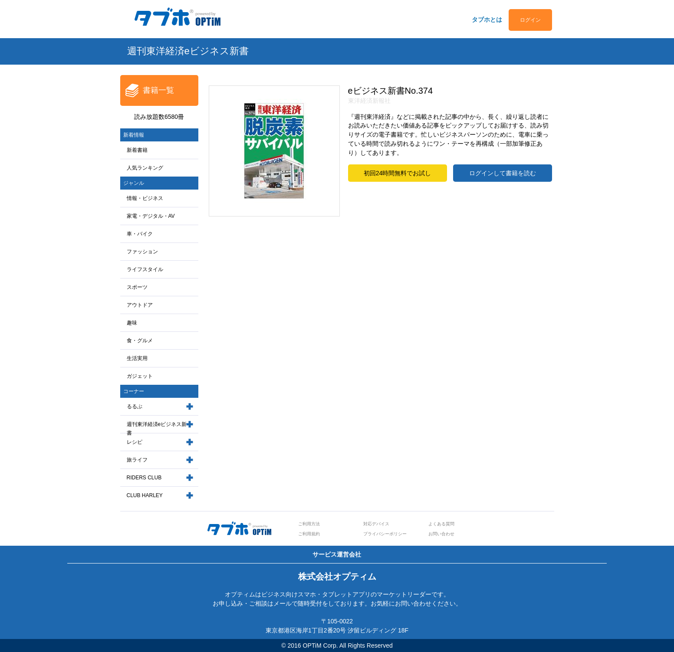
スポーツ (137, 287)
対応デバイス (376, 523)
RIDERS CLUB (144, 478)
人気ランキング (145, 168)
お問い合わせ (441, 533)
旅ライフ (137, 460)
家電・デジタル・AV (151, 216)
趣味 (132, 323)
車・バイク (140, 234)
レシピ (134, 442)
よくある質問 (441, 523)
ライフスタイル (145, 269)
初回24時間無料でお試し (397, 173)
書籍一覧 (158, 90)
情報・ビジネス (145, 198)
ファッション (142, 252)
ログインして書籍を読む (502, 173)
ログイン (530, 20)
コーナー (133, 391)
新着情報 (133, 135)
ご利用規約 (309, 533)
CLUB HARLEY (145, 495)
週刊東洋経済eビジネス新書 (157, 428)
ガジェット (140, 376)
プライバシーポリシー (385, 533)
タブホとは (487, 19)
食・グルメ (140, 340)
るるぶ (134, 406)
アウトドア (140, 305)
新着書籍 (137, 150)
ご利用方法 (309, 523)
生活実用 (137, 358)
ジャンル (133, 183)
